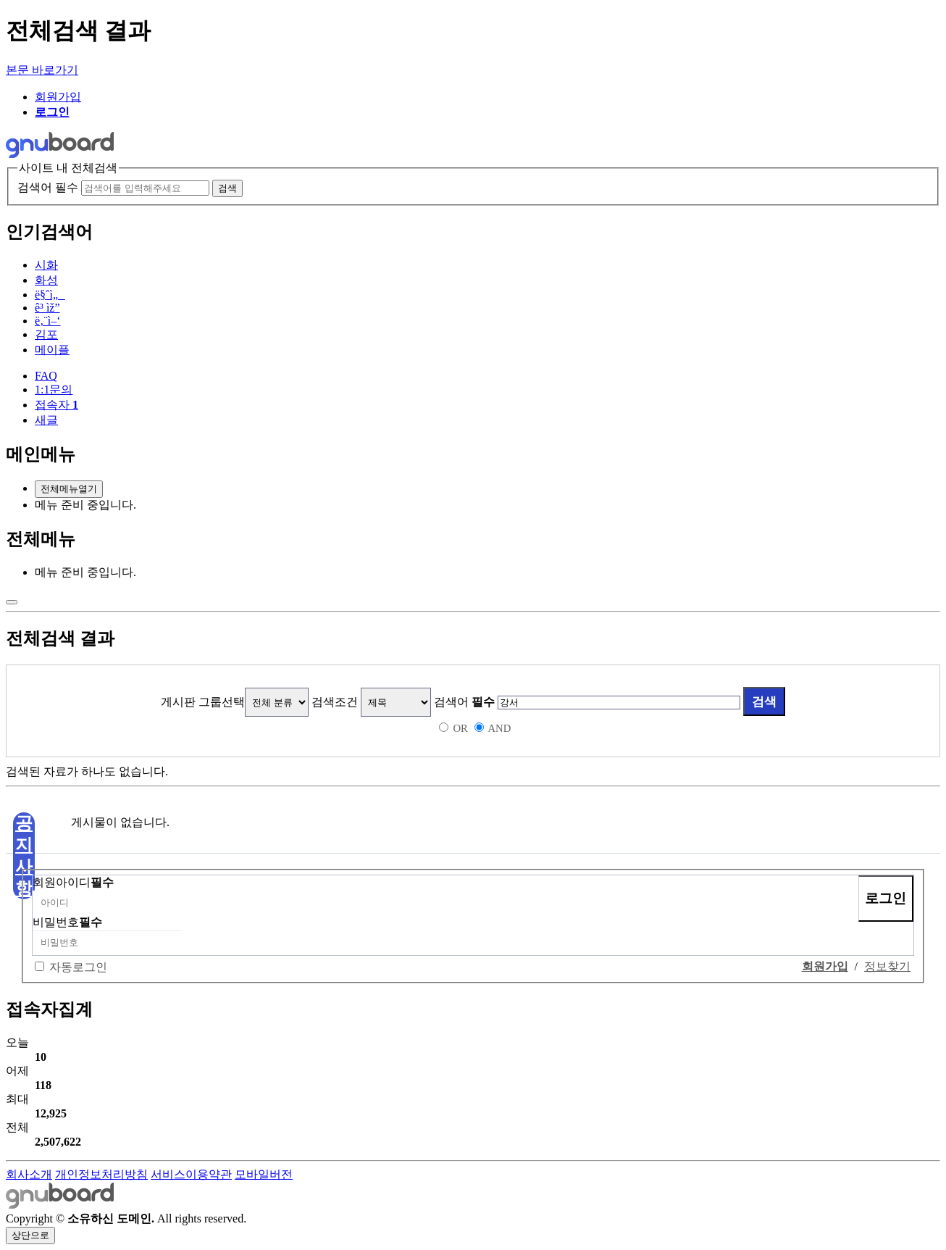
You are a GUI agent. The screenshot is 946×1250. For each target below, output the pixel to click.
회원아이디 (73, 882)
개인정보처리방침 (101, 1174)
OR (460, 728)
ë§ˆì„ (50, 294)
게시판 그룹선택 (203, 702)
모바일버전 (264, 1174)
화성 (46, 280)
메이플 (52, 349)
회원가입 (58, 97)
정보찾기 (887, 966)
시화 (46, 265)
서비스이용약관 (191, 1174)
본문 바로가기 (42, 70)
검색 (764, 701)
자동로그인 (78, 967)
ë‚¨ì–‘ (48, 320)
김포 (46, 334)
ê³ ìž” (47, 307)
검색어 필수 (47, 187)
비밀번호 (67, 922)
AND (499, 728)
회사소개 (29, 1174)
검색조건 (334, 702)
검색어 (464, 702)
